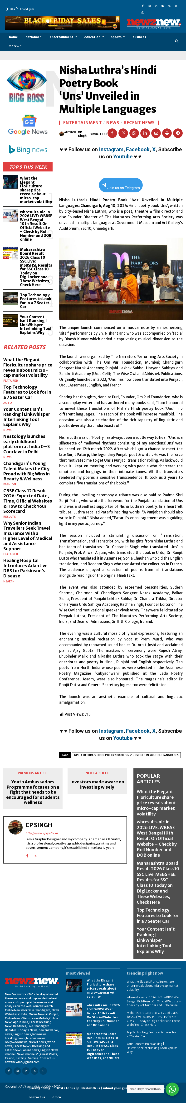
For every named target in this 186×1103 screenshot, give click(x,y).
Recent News (139, 123)
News (7, 430)
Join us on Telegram (121, 186)
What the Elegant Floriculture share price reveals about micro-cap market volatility (36, 190)
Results (9, 516)
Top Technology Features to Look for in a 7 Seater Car (35, 301)
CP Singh (82, 134)
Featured (10, 380)
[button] (177, 41)
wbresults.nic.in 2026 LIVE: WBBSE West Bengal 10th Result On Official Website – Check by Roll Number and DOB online (36, 226)
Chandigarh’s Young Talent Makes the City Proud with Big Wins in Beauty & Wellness (26, 471)
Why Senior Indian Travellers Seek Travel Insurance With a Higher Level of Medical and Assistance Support (27, 536)
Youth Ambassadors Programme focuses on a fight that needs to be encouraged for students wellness (33, 792)
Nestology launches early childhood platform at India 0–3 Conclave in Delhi (26, 444)
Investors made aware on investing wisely (97, 784)
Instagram (111, 149)
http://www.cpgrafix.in (41, 833)
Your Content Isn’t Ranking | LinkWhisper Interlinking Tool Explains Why (35, 325)
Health (9, 581)
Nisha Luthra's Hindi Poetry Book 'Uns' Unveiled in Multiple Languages (126, 755)
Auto (7, 402)
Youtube (123, 157)
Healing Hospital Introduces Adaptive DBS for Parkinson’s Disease (25, 568)
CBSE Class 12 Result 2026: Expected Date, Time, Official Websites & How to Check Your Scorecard (27, 501)
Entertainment (82, 123)
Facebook (138, 149)
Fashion (9, 484)
